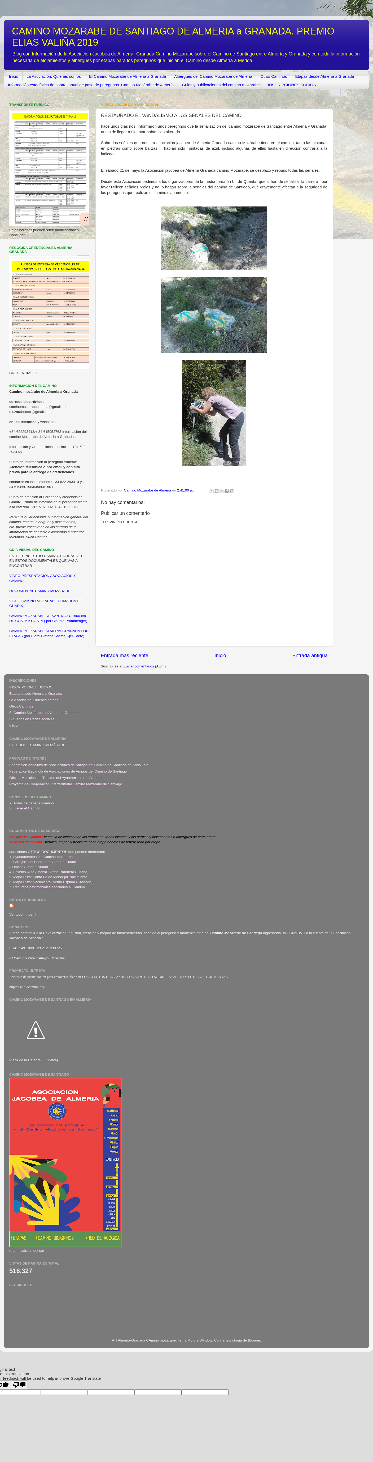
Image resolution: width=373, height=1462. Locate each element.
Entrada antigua (310, 655)
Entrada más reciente (124, 655)
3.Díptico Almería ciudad (28, 867)
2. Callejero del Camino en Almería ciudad (42, 862)
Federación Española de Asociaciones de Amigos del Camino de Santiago (68, 771)
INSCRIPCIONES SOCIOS (292, 85)
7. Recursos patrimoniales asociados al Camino (47, 887)
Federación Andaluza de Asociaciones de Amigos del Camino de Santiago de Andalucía (78, 765)
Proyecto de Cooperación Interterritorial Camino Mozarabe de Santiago (65, 784)
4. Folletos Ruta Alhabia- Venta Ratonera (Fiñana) (49, 872)
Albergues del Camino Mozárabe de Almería (213, 76)
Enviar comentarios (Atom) (145, 666)
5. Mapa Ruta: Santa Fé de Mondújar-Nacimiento (48, 877)
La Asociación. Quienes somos (54, 76)
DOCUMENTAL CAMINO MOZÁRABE (39, 591)
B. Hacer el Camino (24, 808)
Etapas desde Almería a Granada (324, 76)
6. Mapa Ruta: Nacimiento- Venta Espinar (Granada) (51, 882)
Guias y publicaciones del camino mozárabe (221, 85)
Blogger (254, 1340)
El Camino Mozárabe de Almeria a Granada (127, 76)
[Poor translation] (19, 1385)
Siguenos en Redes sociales (31, 719)
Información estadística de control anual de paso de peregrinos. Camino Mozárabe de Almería (91, 85)
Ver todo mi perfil (22, 914)
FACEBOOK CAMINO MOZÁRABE (37, 745)
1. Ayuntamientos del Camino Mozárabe (41, 857)
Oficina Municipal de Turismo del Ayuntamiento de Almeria (55, 778)
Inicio (13, 76)
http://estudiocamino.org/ (27, 987)
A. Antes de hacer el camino (31, 803)
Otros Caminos (273, 76)
